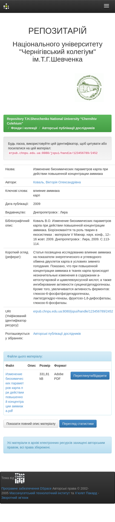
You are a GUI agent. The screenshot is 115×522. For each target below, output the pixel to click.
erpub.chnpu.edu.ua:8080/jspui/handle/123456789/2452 (73, 311)
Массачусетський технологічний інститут (39, 493)
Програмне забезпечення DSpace (26, 488)
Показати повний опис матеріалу (30, 424)
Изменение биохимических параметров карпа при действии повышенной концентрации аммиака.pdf (15, 392)
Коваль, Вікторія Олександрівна (57, 182)
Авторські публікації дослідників (68, 128)
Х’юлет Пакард (86, 493)
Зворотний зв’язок (14, 497)
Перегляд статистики (78, 424)
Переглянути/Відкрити (90, 375)
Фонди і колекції (24, 128)
